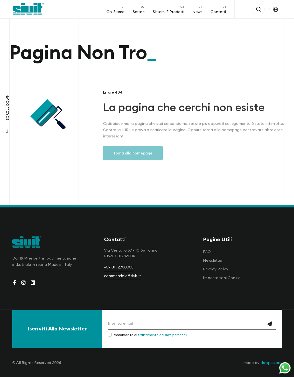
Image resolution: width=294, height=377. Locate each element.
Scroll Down (7, 107)
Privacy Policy (215, 269)
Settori (139, 9)
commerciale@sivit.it (122, 275)
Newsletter (213, 260)
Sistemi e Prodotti (168, 9)
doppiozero (271, 362)
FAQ (207, 251)
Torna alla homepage (133, 157)
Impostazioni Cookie (221, 277)
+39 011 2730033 (118, 267)
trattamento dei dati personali (162, 335)
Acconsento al (150, 335)
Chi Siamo (115, 9)
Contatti (218, 9)
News (197, 9)
